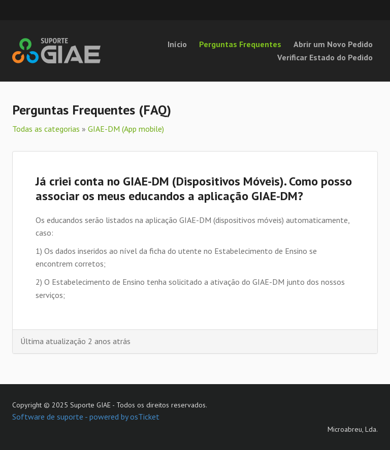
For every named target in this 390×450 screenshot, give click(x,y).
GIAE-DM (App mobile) (126, 129)
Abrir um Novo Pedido (333, 44)
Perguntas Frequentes (240, 44)
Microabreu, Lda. (353, 429)
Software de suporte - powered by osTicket (85, 416)
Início (177, 44)
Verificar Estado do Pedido (325, 57)
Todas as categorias (46, 129)
